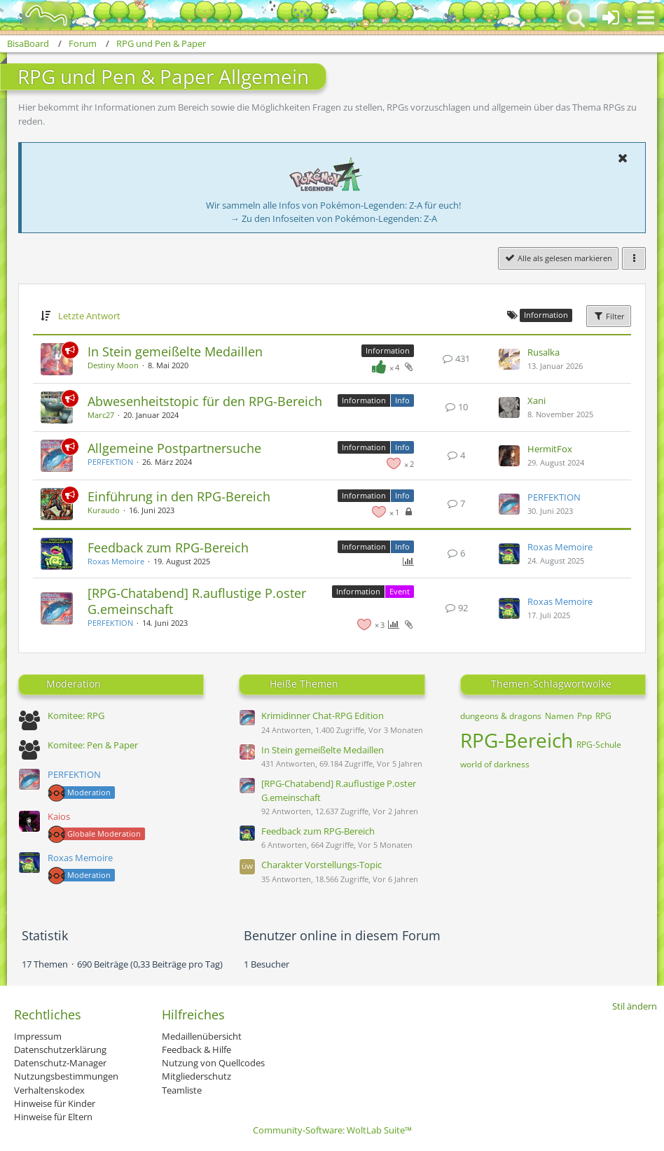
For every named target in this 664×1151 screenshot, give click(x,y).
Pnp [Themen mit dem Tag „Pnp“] (584, 716)
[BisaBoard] (37, 15)
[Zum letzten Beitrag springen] (509, 359)
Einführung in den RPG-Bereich (179, 496)
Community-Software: (332, 1130)
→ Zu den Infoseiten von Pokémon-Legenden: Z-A (333, 218)
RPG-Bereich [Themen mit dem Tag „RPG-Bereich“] (516, 740)
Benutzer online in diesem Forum (342, 935)
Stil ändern (634, 1006)
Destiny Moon (113, 365)
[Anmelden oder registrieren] (611, 18)
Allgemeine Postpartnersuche (174, 448)
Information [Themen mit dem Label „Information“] (388, 350)
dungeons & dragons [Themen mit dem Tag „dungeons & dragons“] (500, 716)
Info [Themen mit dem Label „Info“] (402, 400)
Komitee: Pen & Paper (93, 745)
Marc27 (101, 415)
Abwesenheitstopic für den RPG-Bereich (205, 401)
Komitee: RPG (76, 715)
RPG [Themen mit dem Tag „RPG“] (603, 716)
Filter (609, 315)
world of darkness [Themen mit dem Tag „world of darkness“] (495, 764)
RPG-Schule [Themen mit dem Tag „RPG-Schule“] (598, 745)
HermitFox (549, 448)
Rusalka (543, 352)
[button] (646, 18)
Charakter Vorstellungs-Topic (321, 864)
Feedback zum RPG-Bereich (168, 547)
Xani (536, 400)
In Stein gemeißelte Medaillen (175, 351)
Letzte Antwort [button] (89, 315)
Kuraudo (104, 510)
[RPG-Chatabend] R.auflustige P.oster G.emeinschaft (197, 601)
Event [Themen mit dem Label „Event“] (399, 591)
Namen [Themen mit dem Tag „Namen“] (559, 716)
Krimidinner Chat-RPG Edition (322, 715)
